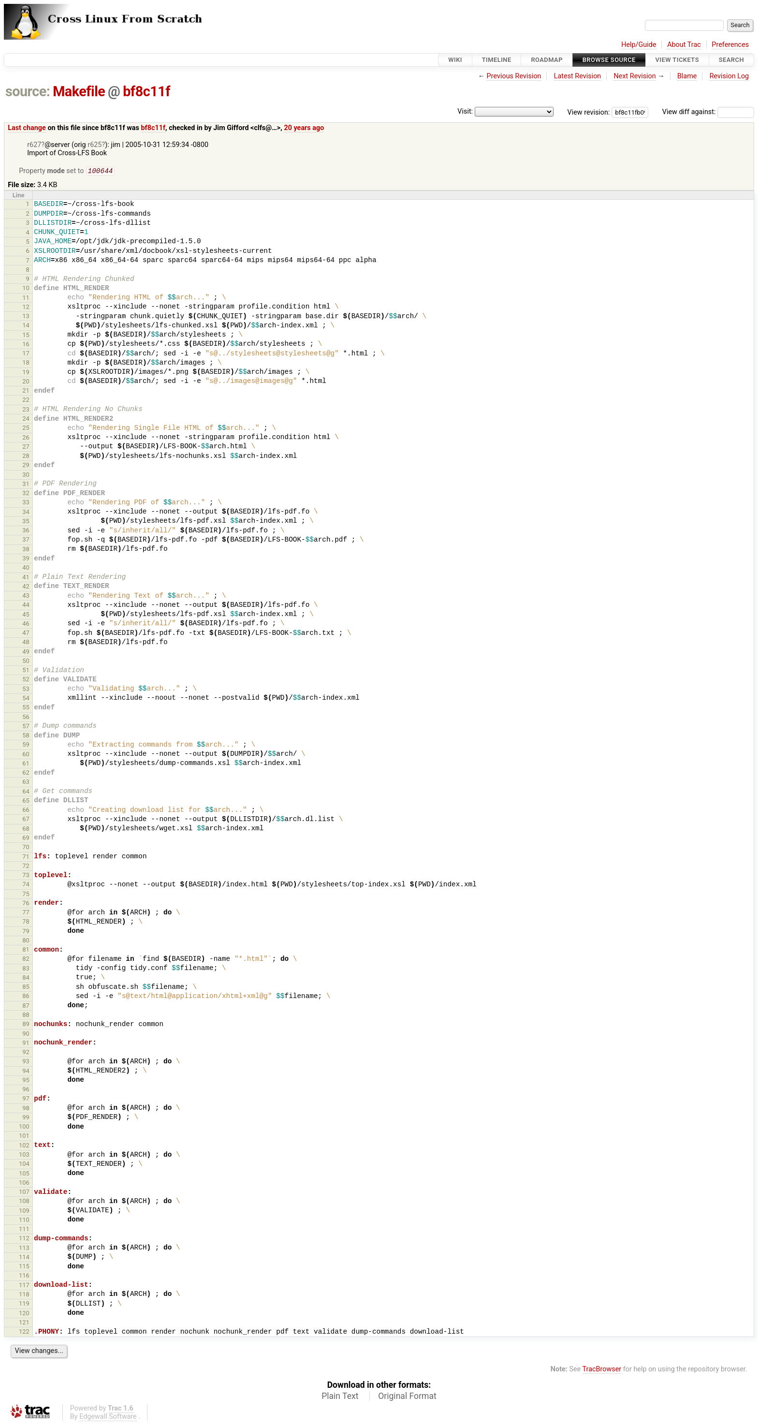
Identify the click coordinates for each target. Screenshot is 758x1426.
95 (25, 1081)
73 (25, 876)
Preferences (730, 45)
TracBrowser (602, 1370)
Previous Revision (514, 76)
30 (25, 475)
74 (25, 885)
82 (25, 959)
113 (24, 1248)
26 (25, 438)
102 (24, 1146)
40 (25, 568)
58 (25, 736)
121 (24, 1323)
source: (27, 91)
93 (25, 1062)
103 (24, 1155)
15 (25, 335)
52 (25, 680)
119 (24, 1304)
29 (25, 466)
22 (25, 400)
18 (25, 363)
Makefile (79, 91)
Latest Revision (577, 76)
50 (25, 661)
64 (25, 792)
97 (25, 1099)
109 (24, 1211)
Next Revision (634, 76)
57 (25, 727)
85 (25, 987)
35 (25, 522)
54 (25, 699)
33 (25, 503)
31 (25, 484)
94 (25, 1071)
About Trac (684, 45)
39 (25, 559)
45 (25, 615)
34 (25, 512)
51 (25, 671)
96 (25, 1090)
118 (24, 1295)
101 (24, 1136)
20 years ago (304, 128)
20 (25, 382)
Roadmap (547, 59)
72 (25, 866)
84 (25, 978)
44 (25, 605)
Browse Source (609, 59)
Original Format (407, 1397)
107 (24, 1192)
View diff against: (708, 112)
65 (25, 801)
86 (25, 996)
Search (731, 59)
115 (24, 1267)
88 (25, 1015)
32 (25, 494)
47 (25, 633)
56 (25, 717)
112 (24, 1239)
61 (25, 764)
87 (25, 1006)
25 (25, 428)
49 (25, 652)
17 (25, 354)
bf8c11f (146, 91)
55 (25, 708)
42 (25, 587)
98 (25, 1109)
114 (24, 1258)
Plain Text (339, 1397)
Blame (687, 76)
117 (24, 1286)
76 (25, 904)
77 (25, 913)
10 (25, 289)
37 (25, 540)
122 (24, 1332)
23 (25, 410)
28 (25, 456)
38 (25, 550)
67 (25, 819)
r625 (94, 145)
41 (25, 578)
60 (25, 755)
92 (25, 1053)
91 (25, 1043)
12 (25, 307)
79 (25, 932)
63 (25, 782)
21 (25, 391)
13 (25, 317)
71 (25, 857)
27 (25, 447)
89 (25, 1025)
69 (25, 838)
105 (24, 1174)
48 (25, 643)
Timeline (496, 59)
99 (25, 1118)
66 (25, 810)
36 (25, 531)
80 (25, 941)
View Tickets (677, 59)
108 (24, 1201)
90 (25, 1034)
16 (25, 345)
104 (24, 1164)
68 (25, 829)
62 (25, 773)
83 (25, 969)
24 (25, 419)
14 (25, 326)
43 (25, 596)
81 (25, 950)
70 (25, 848)
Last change (27, 128)
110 (24, 1220)
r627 (34, 145)
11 (25, 298)
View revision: (589, 112)
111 (24, 1230)
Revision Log (729, 76)
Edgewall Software (108, 1417)
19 (25, 373)
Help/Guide (638, 45)
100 (24, 1127)
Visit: (465, 111)
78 (25, 922)
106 (24, 1183)
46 (25, 624)
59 (25, 745)
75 (25, 894)
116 (24, 1276)
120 (24, 1314)
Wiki (455, 59)
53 (25, 689)
